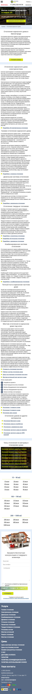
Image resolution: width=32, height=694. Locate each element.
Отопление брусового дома (12, 421)
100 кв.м (7, 500)
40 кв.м (25, 484)
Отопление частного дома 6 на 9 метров (14, 461)
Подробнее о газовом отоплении (13, 174)
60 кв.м (25, 487)
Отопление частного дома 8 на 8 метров (14, 464)
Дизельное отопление (8, 615)
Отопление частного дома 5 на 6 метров (14, 449)
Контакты (28, 4)
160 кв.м (7, 506)
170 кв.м (16, 506)
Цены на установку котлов (10, 647)
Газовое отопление (7, 610)
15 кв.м (6, 481)
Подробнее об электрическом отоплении (15, 128)
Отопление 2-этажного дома (11, 410)
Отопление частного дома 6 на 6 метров (14, 455)
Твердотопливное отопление (10, 627)
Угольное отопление (7, 622)
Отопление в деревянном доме (13, 427)
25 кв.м (25, 481)
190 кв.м (7, 508)
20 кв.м (16, 481)
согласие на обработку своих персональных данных (16, 598)
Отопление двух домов (10, 413)
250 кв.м (16, 519)
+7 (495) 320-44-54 (16, 5)
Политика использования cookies (14, 662)
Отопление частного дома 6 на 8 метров (14, 458)
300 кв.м (25, 519)
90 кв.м (25, 489)
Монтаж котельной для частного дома (14, 377)
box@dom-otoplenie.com (7, 673)
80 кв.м (16, 489)
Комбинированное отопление (10, 617)
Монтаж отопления (7, 637)
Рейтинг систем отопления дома (13, 372)
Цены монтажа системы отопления (12, 645)
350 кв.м (7, 522)
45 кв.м (6, 487)
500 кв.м (25, 522)
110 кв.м (16, 500)
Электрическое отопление (9, 612)
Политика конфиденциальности (13, 660)
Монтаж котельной (7, 632)
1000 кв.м (7, 525)
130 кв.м (7, 503)
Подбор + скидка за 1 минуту (13, 588)
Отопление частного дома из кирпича (15, 430)
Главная (3, 26)
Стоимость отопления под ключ (12, 369)
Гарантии (4, 657)
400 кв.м (16, 522)
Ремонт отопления (7, 634)
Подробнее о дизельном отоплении (14, 203)
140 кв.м (16, 503)
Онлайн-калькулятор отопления (11, 650)
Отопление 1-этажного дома (11, 407)
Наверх (28, 1)
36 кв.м (16, 484)
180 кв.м (25, 506)
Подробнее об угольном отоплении (13, 238)
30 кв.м (6, 484)
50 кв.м (16, 487)
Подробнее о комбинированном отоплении (16, 282)
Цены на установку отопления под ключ (15, 374)
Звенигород (4, 4)
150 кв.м (25, 503)
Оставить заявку (16, 59)
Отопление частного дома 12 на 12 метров (15, 466)
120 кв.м (25, 500)
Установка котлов (7, 629)
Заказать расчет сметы (16, 21)
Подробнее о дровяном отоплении (13, 241)
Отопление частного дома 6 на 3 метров (14, 452)
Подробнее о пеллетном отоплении (14, 236)
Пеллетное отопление (8, 624)
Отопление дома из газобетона (13, 424)
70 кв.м (6, 489)
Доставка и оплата (8, 655)
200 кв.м (7, 519)
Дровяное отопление (8, 619)
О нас (3, 652)
